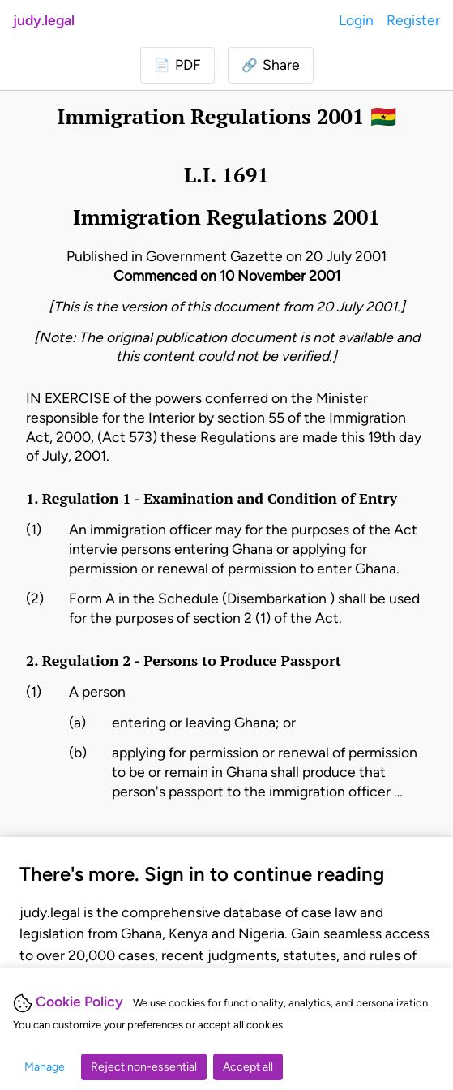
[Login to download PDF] (177, 65)
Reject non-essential (144, 1067)
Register (413, 19)
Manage (44, 1067)
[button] (271, 65)
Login (356, 19)
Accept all (248, 1067)
